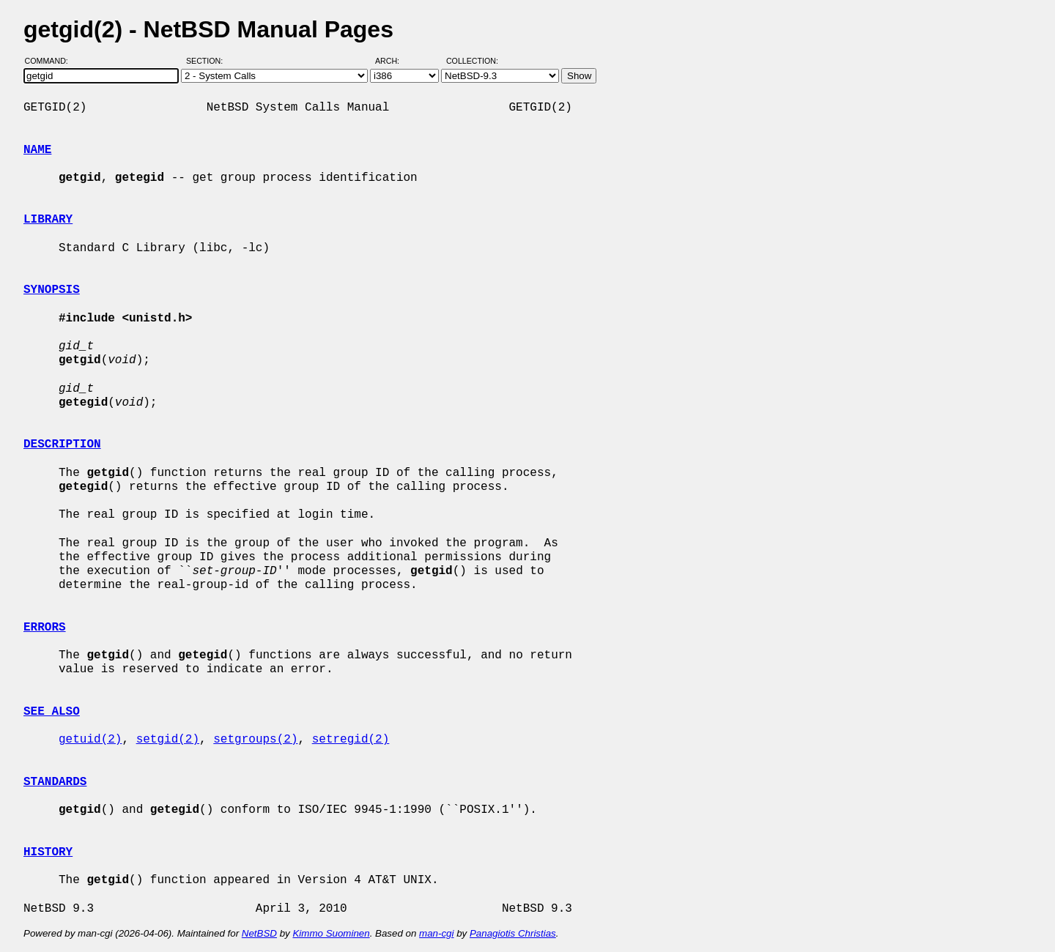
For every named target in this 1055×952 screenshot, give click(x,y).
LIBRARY (48, 220)
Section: (207, 60)
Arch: (393, 60)
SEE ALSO (51, 712)
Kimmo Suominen (330, 933)
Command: (51, 60)
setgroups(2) (255, 740)
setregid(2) (351, 740)
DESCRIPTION (62, 444)
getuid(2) (90, 740)
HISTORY (48, 852)
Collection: (472, 60)
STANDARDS (54, 782)
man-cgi (436, 933)
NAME (37, 150)
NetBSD (259, 933)
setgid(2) (167, 740)
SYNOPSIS (51, 290)
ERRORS (44, 628)
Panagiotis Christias (513, 933)
